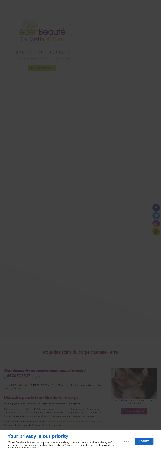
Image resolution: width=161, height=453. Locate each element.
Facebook (33, 447)
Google (24, 447)
